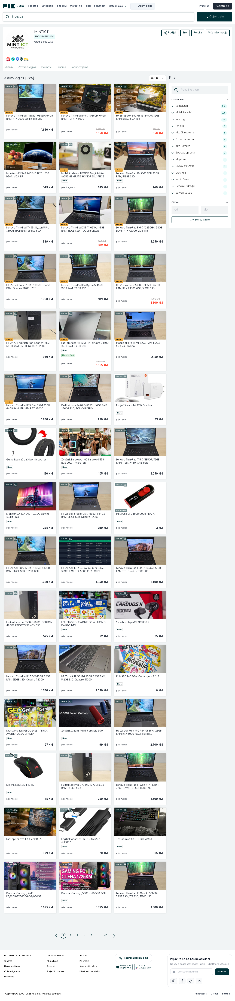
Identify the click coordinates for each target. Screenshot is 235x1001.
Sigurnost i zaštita (88, 966)
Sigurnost (99, 6)
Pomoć (226, 994)
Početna (33, 6)
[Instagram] (173, 981)
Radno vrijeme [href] (79, 67)
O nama (8, 961)
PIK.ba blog (52, 961)
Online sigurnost (12, 971)
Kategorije (47, 6)
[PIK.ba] (13, 6)
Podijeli (170, 33)
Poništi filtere (200, 220)
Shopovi (61, 6)
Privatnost (201, 994)
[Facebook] (182, 981)
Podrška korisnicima (133, 958)
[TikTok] (190, 981)
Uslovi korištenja (12, 966)
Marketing (76, 6)
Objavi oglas (142, 6)
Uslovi (214, 994)
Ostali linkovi (118, 6)
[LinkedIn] (199, 981)
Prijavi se (222, 972)
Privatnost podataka (90, 971)
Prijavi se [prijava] (204, 6)
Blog (88, 6)
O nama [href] (61, 67)
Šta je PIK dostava (55, 971)
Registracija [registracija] (222, 6)
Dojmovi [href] (46, 67)
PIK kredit (84, 961)
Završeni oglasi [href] (27, 67)
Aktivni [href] (9, 67)
